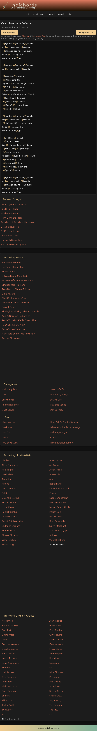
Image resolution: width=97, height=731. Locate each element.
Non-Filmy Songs (59, 394)
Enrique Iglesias (10, 644)
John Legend (56, 653)
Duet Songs (8, 410)
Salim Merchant (57, 526)
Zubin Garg (8, 544)
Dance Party (56, 410)
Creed (5, 639)
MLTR (52, 667)
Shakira (6, 695)
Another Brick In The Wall (15, 302)
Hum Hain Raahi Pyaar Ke (14, 244)
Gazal (5, 394)
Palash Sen (55, 512)
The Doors (7, 710)
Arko (51, 479)
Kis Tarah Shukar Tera (13, 267)
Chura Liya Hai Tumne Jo (14, 204)
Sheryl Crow (55, 695)
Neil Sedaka (8, 672)
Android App (39, 36)
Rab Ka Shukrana (11, 338)
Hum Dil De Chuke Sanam (64, 422)
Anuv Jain (7, 479)
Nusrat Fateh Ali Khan (60, 507)
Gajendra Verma (10, 498)
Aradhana (7, 427)
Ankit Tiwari (8, 474)
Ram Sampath (57, 521)
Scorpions (54, 686)
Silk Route (7, 700)
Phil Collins (55, 681)
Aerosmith (7, 621)
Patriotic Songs (58, 405)
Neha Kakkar (8, 507)
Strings (53, 535)
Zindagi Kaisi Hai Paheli (14, 285)
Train (4, 714)
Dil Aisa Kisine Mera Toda (15, 276)
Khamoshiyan (9, 422)
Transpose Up (9, 32)
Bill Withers (55, 625)
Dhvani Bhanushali (59, 488)
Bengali (60, 14)
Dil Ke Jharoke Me (10, 231)
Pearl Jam (7, 681)
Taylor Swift (8, 705)
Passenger (54, 677)
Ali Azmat (54, 465)
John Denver (8, 653)
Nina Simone (56, 672)
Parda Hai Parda (9, 209)
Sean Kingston (9, 691)
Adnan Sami (55, 460)
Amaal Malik (55, 470)
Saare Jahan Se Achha (13, 329)
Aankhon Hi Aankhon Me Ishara (17, 222)
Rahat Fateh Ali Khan (13, 521)
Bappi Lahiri (55, 484)
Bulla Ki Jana (8, 294)
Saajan (53, 437)
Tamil (35, 14)
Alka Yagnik (8, 470)
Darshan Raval (9, 488)
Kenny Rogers (9, 658)
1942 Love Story (10, 443)
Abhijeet (6, 460)
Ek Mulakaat (8, 271)
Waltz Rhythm (9, 389)
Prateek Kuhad (10, 516)
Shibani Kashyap (58, 530)
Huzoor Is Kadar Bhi (11, 240)
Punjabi (69, 14)
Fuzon (52, 493)
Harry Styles (55, 649)
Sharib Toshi (8, 530)
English (27, 14)
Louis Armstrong (10, 663)
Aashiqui (6, 432)
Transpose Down (86, 32)
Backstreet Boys (10, 625)
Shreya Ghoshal (10, 535)
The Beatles (55, 705)
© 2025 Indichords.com (48, 728)
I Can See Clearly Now (13, 325)
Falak (5, 493)
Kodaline (54, 658)
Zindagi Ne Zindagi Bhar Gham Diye (21, 311)
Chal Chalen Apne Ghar (14, 298)
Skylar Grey (55, 700)
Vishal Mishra (9, 540)
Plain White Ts (9, 686)
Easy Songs (8, 400)
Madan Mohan (9, 502)
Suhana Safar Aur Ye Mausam (17, 280)
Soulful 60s (56, 400)
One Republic (9, 677)
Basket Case (8, 307)
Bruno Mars (8, 635)
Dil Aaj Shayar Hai (10, 227)
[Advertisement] (49, 361)
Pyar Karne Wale (9, 235)
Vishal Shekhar (57, 540)
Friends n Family (10, 405)
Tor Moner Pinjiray (11, 262)
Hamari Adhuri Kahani (61, 443)
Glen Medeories (10, 649)
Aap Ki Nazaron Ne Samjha (16, 316)
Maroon (6, 667)
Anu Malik (54, 474)
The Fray (53, 710)
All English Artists (11, 719)
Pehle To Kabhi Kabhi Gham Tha (19, 320)
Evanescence (56, 644)
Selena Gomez (56, 691)
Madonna (54, 663)
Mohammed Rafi (58, 502)
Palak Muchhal (10, 512)
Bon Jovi (6, 630)
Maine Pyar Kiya (58, 432)
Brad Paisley (55, 630)
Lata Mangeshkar (58, 498)
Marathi (43, 14)
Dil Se (5, 437)
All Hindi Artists (57, 544)
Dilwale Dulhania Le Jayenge (65, 427)
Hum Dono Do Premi (12, 218)
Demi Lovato (56, 639)
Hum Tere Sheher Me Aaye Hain (18, 333)
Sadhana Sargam (11, 526)
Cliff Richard (55, 635)
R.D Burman (55, 516)
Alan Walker (55, 621)
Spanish (51, 14)
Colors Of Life (57, 389)
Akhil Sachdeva (10, 465)
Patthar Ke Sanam (10, 213)
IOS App (25, 36)
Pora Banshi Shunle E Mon (16, 289)
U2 (50, 714)
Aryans (5, 484)
